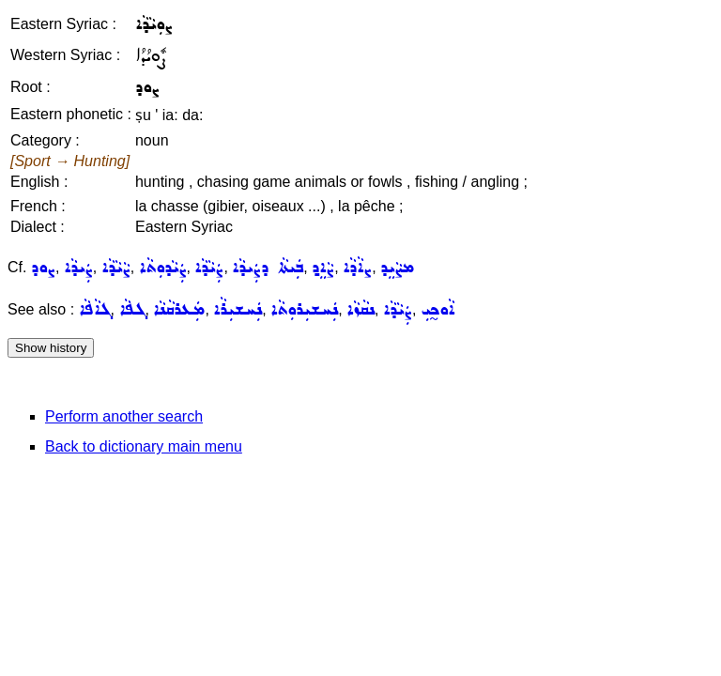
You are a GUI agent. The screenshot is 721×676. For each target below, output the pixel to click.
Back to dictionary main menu (143, 446)
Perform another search (124, 416)
